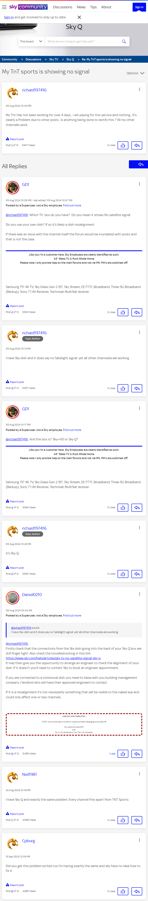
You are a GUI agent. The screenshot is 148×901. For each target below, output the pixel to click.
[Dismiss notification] (79, 17)
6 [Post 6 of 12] (12, 753)
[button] (139, 89)
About (106, 7)
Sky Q (74, 26)
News (81, 7)
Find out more (72, 205)
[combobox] (83, 41)
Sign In (139, 7)
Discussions (62, 7)
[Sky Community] (28, 7)
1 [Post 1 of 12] (11, 145)
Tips (93, 7)
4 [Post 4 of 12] (12, 507)
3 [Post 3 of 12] (12, 388)
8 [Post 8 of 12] (12, 891)
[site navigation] (4, 7)
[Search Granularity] (31, 41)
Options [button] (132, 73)
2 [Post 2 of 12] (12, 312)
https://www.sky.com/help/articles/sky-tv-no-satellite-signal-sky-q (53, 658)
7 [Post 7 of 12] (12, 819)
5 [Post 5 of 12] (12, 573)
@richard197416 (17, 215)
